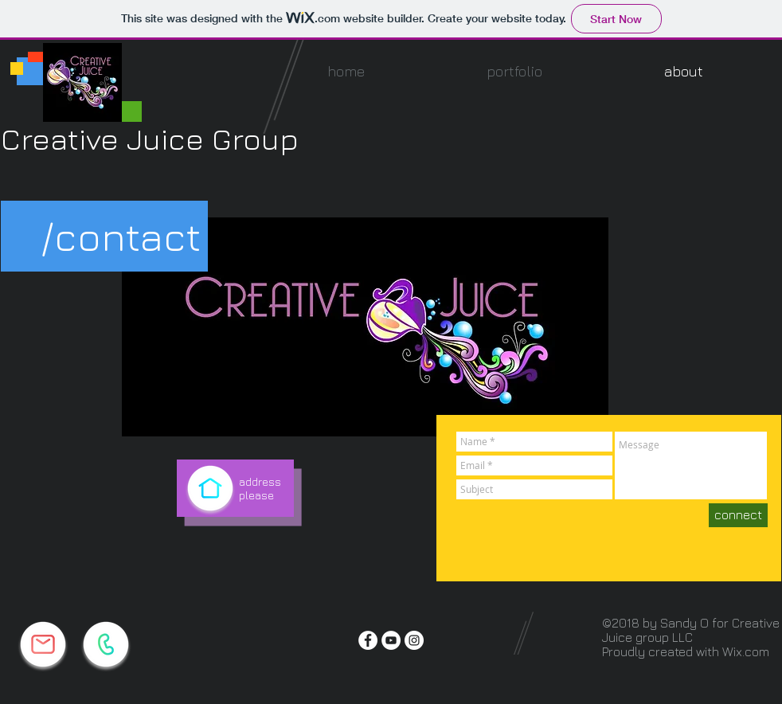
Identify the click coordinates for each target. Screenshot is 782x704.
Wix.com (745, 651)
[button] (514, 71)
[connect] (738, 515)
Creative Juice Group (150, 138)
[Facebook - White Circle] (367, 640)
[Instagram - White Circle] (414, 640)
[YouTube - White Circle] (391, 640)
